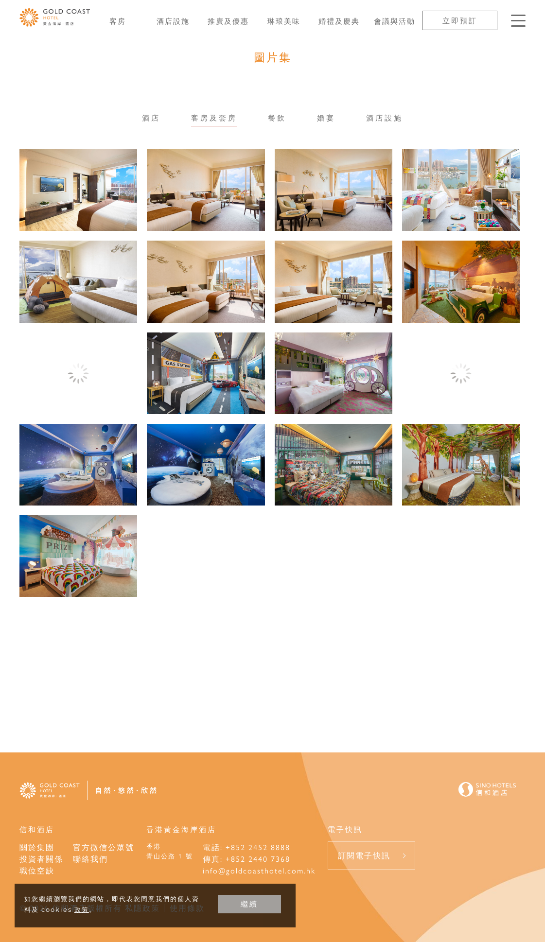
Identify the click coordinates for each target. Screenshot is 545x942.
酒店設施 (173, 21)
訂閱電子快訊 (364, 855)
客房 (117, 21)
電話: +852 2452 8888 (246, 847)
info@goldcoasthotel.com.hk (259, 870)
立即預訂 (459, 20)
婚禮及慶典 (339, 21)
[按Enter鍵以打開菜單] (518, 21)
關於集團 (36, 847)
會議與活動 (394, 21)
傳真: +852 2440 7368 (246, 858)
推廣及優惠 (228, 21)
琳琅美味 (283, 21)
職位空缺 (36, 870)
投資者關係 (41, 858)
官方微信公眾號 (103, 847)
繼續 (249, 903)
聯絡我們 (90, 858)
